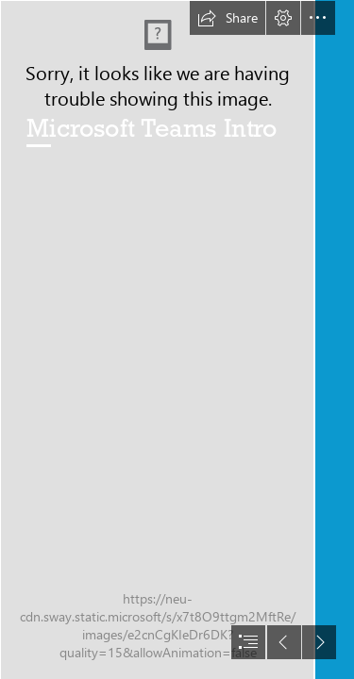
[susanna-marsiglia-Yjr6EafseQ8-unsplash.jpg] (156, 339)
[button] (227, 18)
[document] (177, 339)
